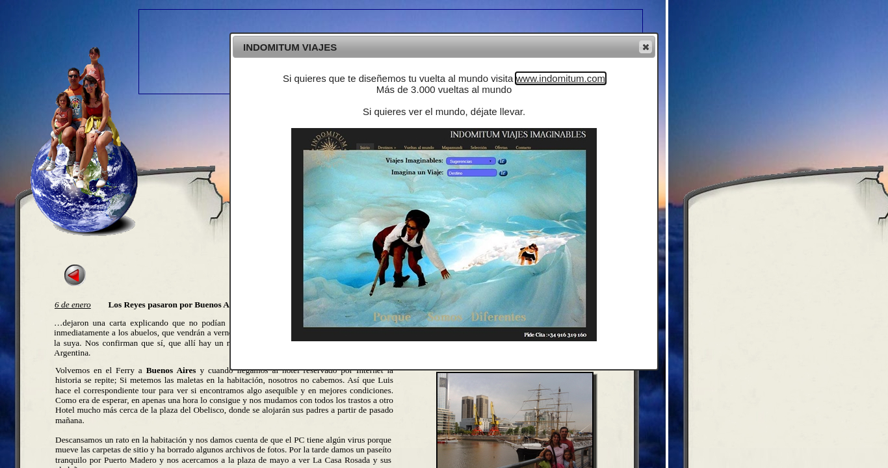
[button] (645, 46)
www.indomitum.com (561, 78)
